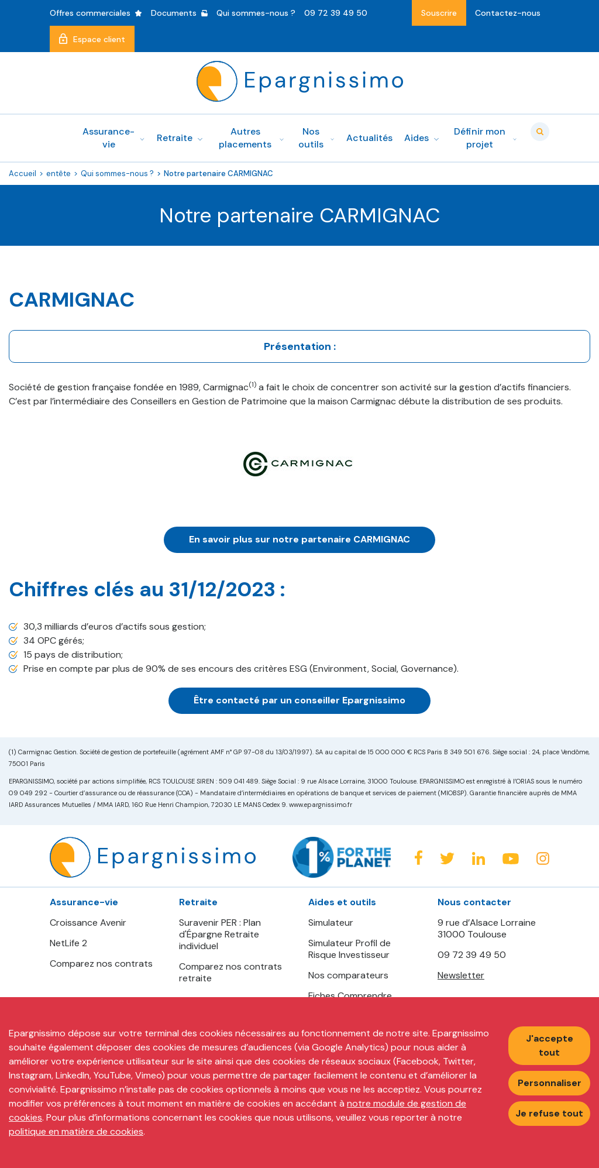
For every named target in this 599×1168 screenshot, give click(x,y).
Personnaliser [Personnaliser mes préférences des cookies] (549, 1083)
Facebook (418, 857)
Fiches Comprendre (350, 996)
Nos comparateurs (348, 975)
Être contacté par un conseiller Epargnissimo (299, 700)
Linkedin (478, 858)
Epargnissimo (300, 81)
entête (58, 173)
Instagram (542, 858)
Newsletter (461, 975)
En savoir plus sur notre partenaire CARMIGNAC (299, 539)
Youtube (510, 859)
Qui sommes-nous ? (117, 173)
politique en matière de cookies (76, 1131)
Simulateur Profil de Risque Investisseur (349, 949)
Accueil (22, 173)
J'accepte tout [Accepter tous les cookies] (549, 1045)
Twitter (447, 859)
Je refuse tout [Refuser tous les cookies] (549, 1113)
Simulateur (330, 923)
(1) (252, 384)
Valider (540, 131)
